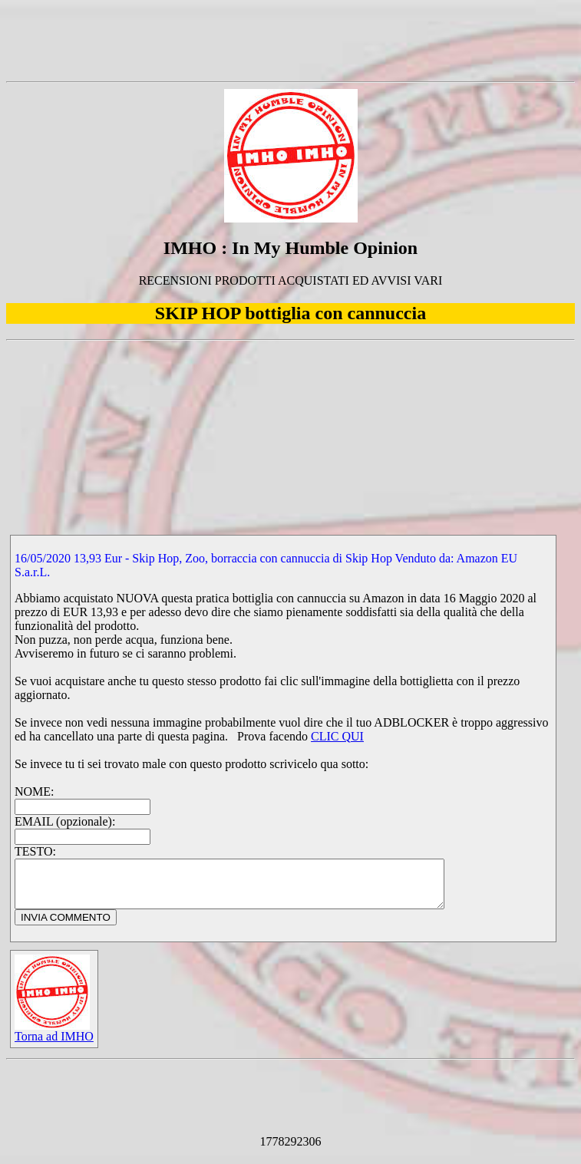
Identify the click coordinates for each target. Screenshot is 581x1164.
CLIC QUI (337, 736)
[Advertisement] (291, 40)
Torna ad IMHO (54, 1040)
